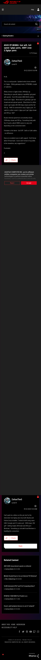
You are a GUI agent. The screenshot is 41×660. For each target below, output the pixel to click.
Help (32, 9)
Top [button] (3, 654)
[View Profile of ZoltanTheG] (17, 61)
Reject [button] (12, 183)
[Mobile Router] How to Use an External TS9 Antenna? (20, 576)
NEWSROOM (20, 624)
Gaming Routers (8, 36)
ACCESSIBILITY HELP (9, 627)
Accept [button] (28, 183)
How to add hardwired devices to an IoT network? (19, 606)
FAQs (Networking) (10, 579)
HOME (13, 624)
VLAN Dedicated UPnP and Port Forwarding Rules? (19, 586)
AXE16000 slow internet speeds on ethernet (17, 566)
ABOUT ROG (6, 624)
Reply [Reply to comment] (20, 546)
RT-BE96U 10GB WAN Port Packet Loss (15, 596)
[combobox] (20, 24)
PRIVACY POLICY (27, 640)
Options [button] (38, 36)
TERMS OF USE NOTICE (14, 640)
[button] (6, 160)
